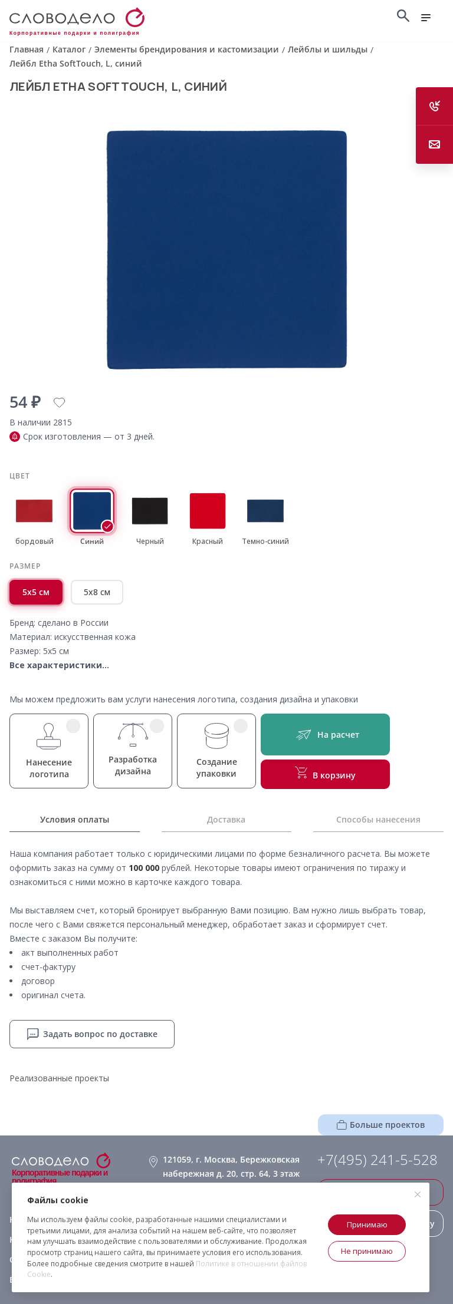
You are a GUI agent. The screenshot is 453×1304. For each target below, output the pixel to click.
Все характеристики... (59, 665)
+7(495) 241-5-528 (377, 1160)
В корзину (325, 774)
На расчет (325, 734)
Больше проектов (381, 1124)
